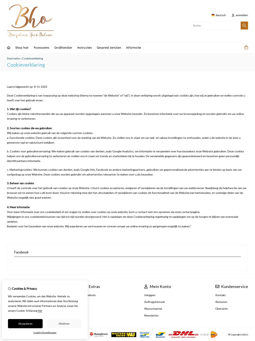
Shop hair (22, 47)
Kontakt (220, 295)
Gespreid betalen (109, 47)
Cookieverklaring (32, 58)
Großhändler (63, 47)
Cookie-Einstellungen (44, 332)
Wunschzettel (153, 308)
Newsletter (151, 315)
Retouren (221, 302)
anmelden (240, 15)
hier (40, 310)
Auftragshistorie (154, 302)
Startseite (13, 58)
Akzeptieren (25, 323)
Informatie (133, 47)
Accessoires (41, 47)
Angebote (89, 295)
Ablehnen (64, 323)
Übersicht (221, 308)
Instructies (84, 47)
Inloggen (149, 295)
